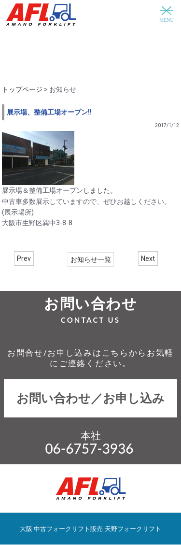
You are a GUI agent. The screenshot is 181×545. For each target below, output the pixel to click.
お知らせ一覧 (90, 259)
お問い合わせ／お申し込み (90, 398)
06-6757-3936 (89, 448)
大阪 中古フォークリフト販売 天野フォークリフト (90, 528)
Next (148, 258)
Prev (24, 258)
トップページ (22, 89)
